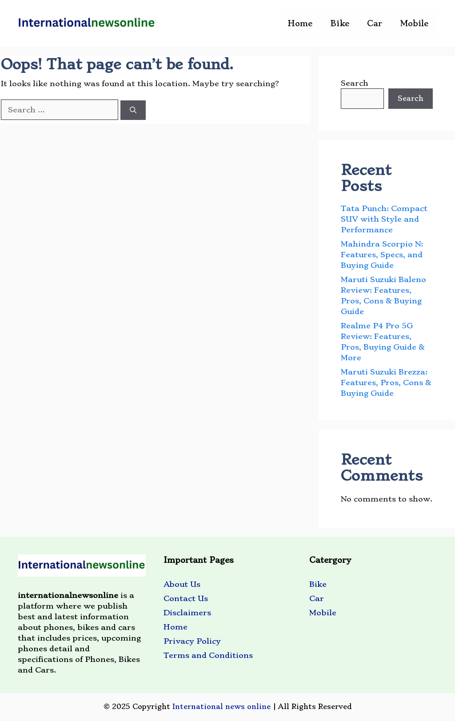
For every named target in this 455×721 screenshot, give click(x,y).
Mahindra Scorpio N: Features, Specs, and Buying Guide (382, 254)
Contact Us (186, 598)
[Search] (133, 110)
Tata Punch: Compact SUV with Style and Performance (384, 219)
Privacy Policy (192, 641)
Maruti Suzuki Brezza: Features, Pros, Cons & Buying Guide (386, 382)
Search (354, 83)
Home (299, 23)
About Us (182, 584)
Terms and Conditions (208, 655)
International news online (221, 706)
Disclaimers (187, 612)
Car (374, 23)
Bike (339, 23)
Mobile (414, 23)
